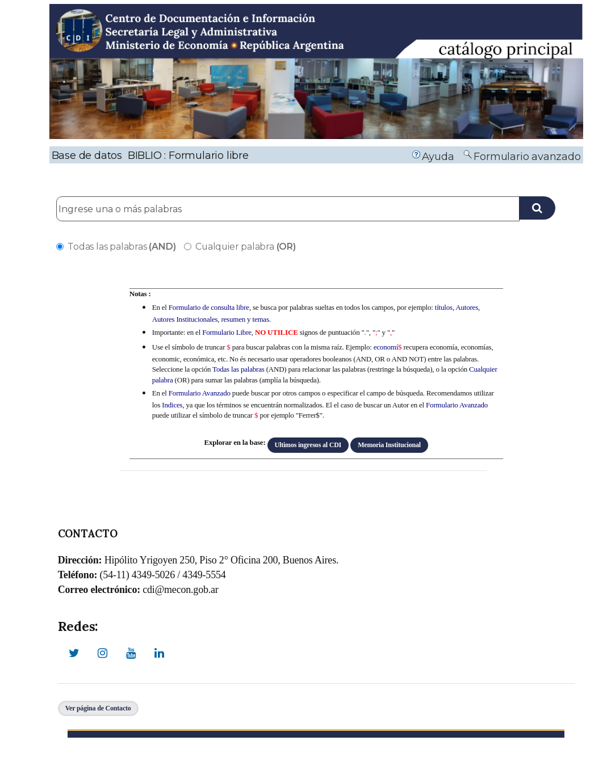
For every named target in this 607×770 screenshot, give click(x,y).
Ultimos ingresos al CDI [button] (308, 445)
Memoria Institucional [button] (389, 445)
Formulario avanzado (527, 156)
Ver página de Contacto (98, 708)
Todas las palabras (115, 246)
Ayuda (438, 156)
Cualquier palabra (240, 246)
